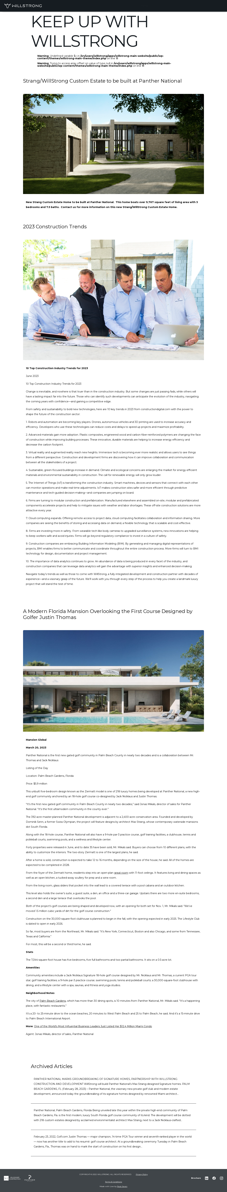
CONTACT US (212, 5)
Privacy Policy (142, 1174)
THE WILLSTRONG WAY (167, 5)
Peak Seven (122, 1186)
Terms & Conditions (113, 1182)
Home (144, 5)
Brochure (196, 1178)
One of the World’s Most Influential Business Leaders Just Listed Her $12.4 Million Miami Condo (93, 1026)
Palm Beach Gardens (53, 1000)
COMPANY (192, 5)
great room (121, 872)
